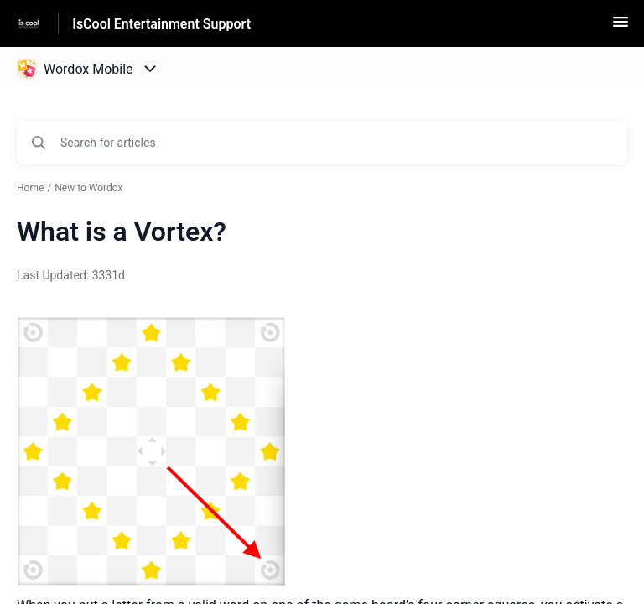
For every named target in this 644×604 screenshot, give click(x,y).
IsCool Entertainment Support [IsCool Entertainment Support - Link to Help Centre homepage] (161, 24)
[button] (620, 27)
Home (30, 188)
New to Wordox (88, 188)
